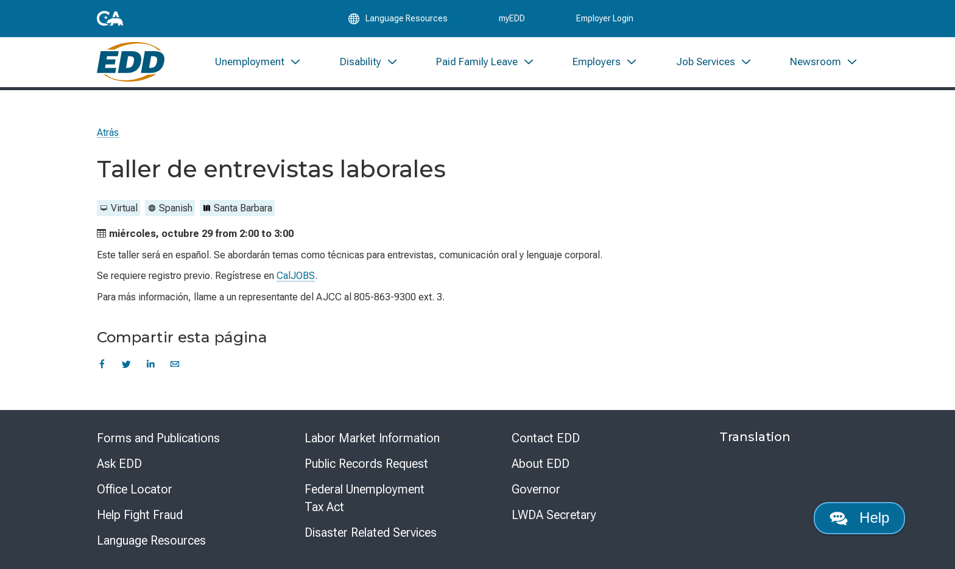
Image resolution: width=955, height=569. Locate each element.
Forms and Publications (158, 438)
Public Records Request (366, 463)
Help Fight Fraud (140, 514)
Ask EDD (119, 463)
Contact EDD (546, 438)
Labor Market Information (372, 438)
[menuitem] (258, 65)
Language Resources (151, 540)
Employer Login (604, 19)
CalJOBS (296, 275)
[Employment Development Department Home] (130, 65)
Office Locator (134, 489)
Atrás (108, 132)
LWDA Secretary (554, 514)
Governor (536, 489)
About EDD (540, 463)
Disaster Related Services (371, 532)
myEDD (512, 19)
